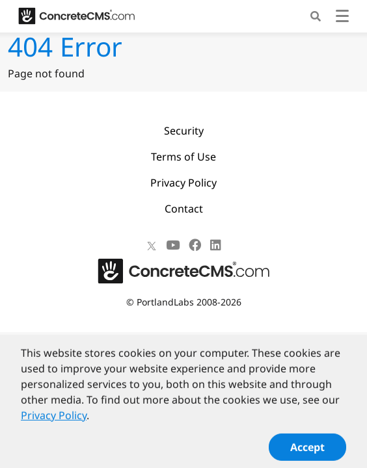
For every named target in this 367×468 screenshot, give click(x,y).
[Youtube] (173, 245)
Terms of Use (183, 157)
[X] (151, 245)
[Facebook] (195, 245)
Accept (307, 452)
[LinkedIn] (215, 245)
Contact (184, 209)
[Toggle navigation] (342, 18)
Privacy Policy (183, 183)
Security (184, 131)
